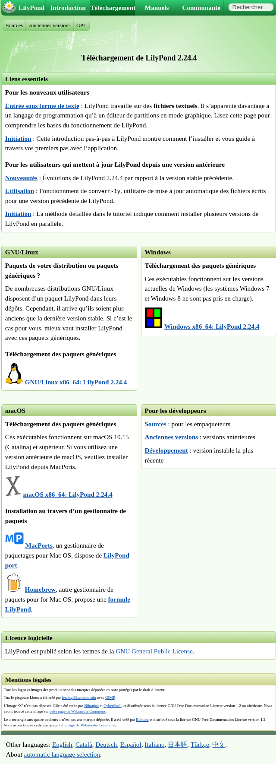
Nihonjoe (91, 706)
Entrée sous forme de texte (42, 105)
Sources (155, 424)
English (62, 744)
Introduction (67, 7)
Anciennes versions (171, 437)
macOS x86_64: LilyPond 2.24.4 (68, 494)
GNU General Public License (154, 651)
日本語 (177, 744)
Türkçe (200, 744)
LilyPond (31, 7)
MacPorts (39, 545)
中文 (218, 744)
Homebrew (40, 589)
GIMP (110, 697)
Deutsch (106, 744)
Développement (166, 450)
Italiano (154, 744)
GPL (81, 25)
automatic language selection (62, 754)
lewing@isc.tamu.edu (79, 697)
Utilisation (19, 190)
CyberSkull (113, 706)
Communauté (201, 7)
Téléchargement (112, 7)
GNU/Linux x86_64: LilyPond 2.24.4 (76, 382)
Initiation (18, 138)
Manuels (157, 7)
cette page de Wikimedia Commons (78, 711)
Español (130, 744)
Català (83, 744)
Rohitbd (142, 719)
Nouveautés (21, 177)
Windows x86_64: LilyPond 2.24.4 (211, 326)
